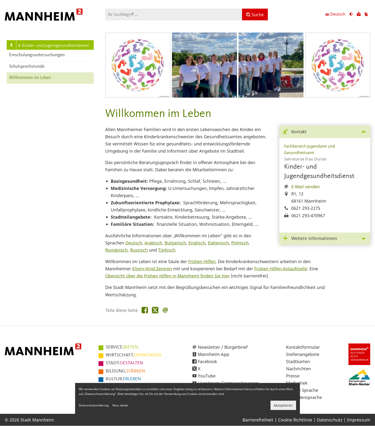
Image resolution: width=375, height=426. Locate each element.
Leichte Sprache (302, 390)
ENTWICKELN (133, 355)
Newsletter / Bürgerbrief (223, 347)
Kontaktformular (303, 347)
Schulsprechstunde (26, 66)
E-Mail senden (305, 186)
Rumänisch (116, 250)
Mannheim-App (213, 354)
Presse (292, 376)
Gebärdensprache (304, 397)
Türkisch (166, 250)
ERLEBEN (123, 379)
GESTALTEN (124, 363)
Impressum (358, 420)
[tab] (324, 132)
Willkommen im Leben (30, 78)
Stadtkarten (298, 361)
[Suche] (255, 14)
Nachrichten (298, 368)
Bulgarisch (175, 243)
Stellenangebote (302, 354)
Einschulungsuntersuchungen (37, 55)
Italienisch (218, 243)
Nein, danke (120, 405)
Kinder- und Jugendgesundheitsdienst (53, 46)
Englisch (196, 243)
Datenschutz (329, 420)
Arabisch (153, 243)
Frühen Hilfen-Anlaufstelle (280, 268)
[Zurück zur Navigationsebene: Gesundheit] (11, 45)
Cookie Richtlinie (295, 420)
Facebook (207, 361)
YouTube (206, 376)
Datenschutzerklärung (94, 405)
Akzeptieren (283, 405)
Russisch (139, 250)
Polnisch (239, 243)
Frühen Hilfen (201, 261)
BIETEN (122, 347)
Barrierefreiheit (258, 420)
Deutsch (133, 243)
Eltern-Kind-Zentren (152, 268)
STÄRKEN (125, 371)
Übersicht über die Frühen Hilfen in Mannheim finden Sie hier (167, 276)
